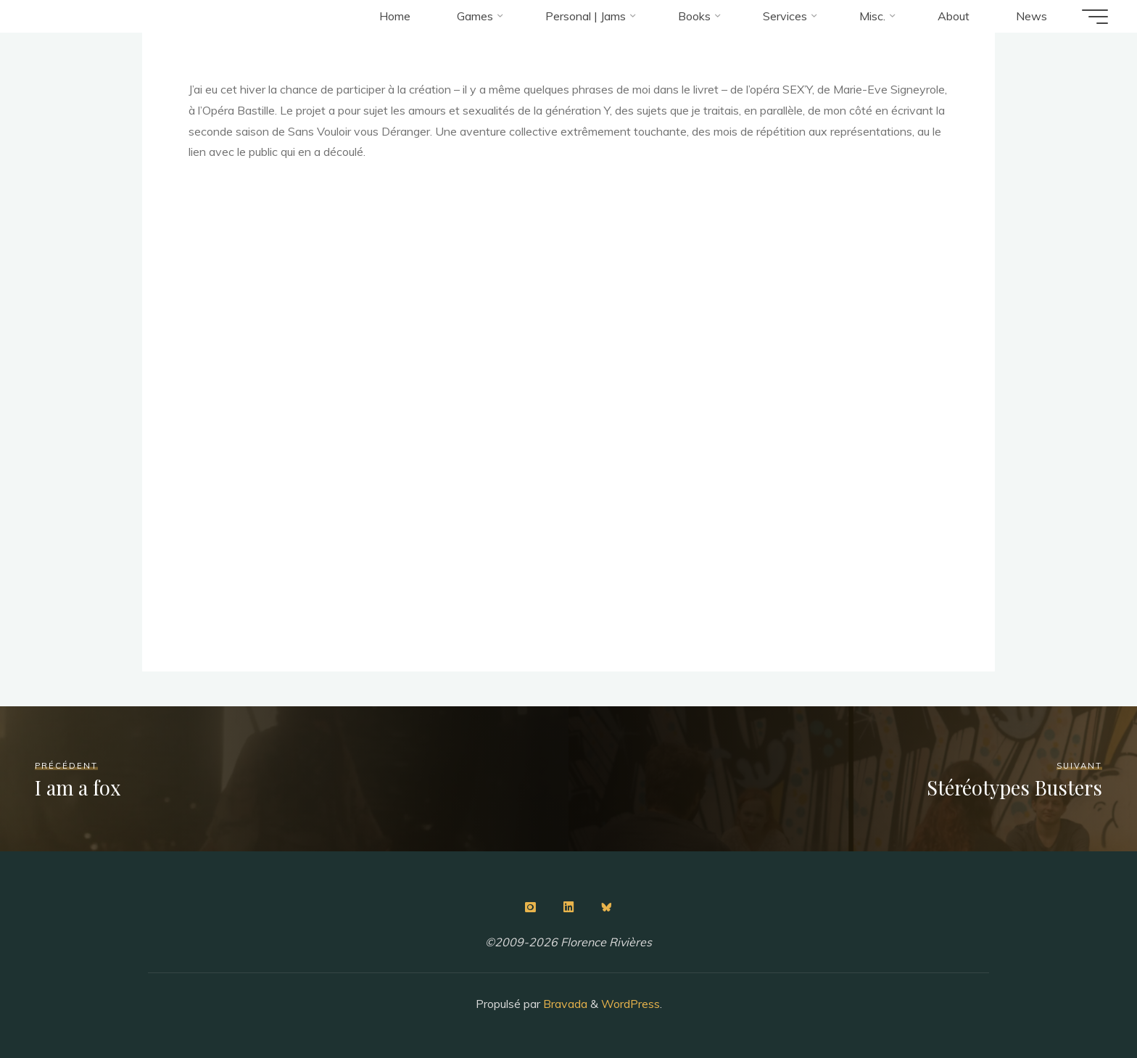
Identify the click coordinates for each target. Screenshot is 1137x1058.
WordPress (630, 1003)
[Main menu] (1095, 16)
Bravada (563, 1003)
